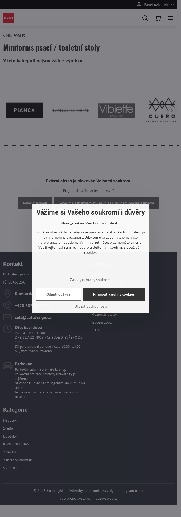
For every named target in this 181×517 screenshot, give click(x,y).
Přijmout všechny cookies (114, 294)
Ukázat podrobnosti (90, 306)
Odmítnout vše (58, 294)
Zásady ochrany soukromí (90, 279)
